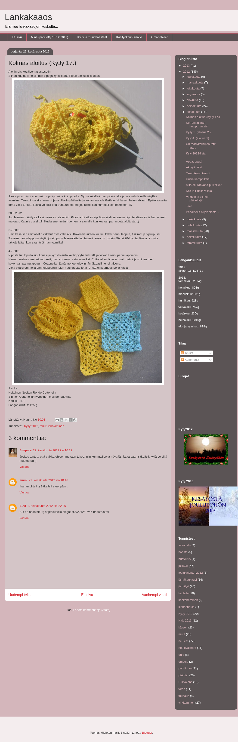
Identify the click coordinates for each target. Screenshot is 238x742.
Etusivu (17, 37)
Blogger (147, 732)
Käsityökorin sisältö (129, 37)
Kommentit (190, 359)
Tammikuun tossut (198, 173)
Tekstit (187, 353)
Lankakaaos (28, 17)
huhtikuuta (194, 225)
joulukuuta (194, 76)
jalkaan (183, 565)
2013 (187, 65)
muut (43, 426)
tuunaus (184, 696)
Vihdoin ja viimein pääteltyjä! (197, 198)
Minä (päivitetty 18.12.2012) (49, 37)
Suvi (23, 506)
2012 (187, 71)
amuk (24, 480)
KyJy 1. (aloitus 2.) (198, 132)
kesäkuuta (194, 112)
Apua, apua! (194, 161)
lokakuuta (193, 88)
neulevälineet (187, 648)
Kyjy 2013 (185, 620)
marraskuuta (195, 82)
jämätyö (184, 586)
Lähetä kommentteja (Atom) (91, 610)
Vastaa (24, 466)
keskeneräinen (188, 600)
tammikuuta (195, 243)
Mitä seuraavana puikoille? (204, 185)
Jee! (189, 206)
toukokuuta (194, 219)
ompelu (184, 661)
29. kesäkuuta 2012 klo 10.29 (52, 450)
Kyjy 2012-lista (196, 153)
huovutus (185, 559)
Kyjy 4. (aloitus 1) (197, 138)
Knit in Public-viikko (199, 191)
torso (182, 689)
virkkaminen (56, 426)
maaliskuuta (195, 231)
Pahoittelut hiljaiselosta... (202, 212)
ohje (181, 654)
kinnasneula (187, 607)
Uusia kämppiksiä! (198, 179)
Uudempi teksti (20, 595)
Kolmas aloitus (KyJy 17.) (203, 117)
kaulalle (184, 593)
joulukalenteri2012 (191, 572)
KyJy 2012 (31, 426)
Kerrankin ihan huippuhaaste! (197, 124)
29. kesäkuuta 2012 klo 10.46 (48, 480)
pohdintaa (185, 668)
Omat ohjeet (159, 37)
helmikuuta (194, 237)
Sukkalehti (185, 682)
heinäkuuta (194, 106)
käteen (183, 627)
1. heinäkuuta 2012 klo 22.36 (46, 506)
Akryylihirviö (194, 167)
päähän (184, 675)
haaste (183, 552)
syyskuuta (194, 94)
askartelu (185, 545)
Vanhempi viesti (154, 595)
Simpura (26, 450)
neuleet (184, 641)
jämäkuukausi (188, 579)
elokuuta (193, 100)
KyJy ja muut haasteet (92, 37)
